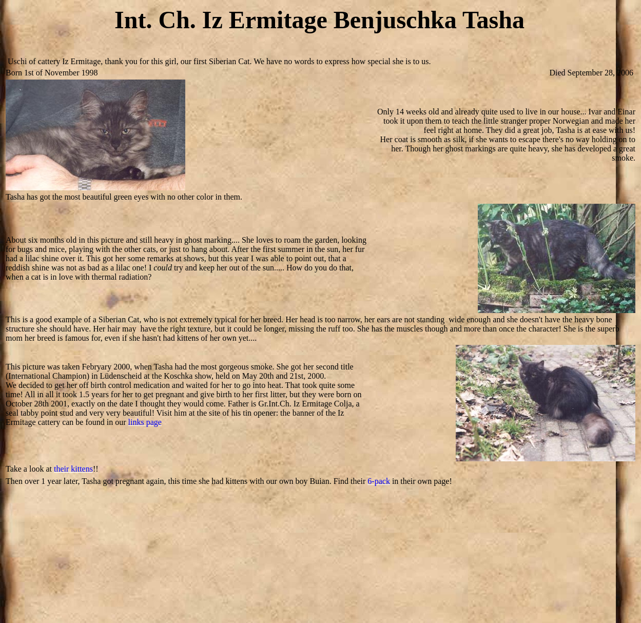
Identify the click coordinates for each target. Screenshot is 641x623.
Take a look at (29, 468)
